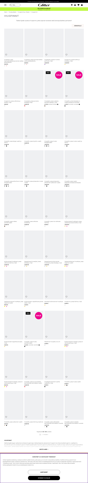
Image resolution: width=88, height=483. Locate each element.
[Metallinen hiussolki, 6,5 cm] (54, 329)
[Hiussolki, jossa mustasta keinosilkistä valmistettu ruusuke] (74, 409)
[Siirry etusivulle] (44, 5)
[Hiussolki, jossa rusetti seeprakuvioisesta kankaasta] (74, 168)
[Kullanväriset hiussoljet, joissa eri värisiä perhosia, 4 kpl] (74, 329)
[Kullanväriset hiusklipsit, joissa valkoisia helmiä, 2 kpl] (13, 248)
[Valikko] (5, 5)
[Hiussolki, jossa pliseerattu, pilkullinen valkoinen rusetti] (54, 168)
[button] (76, 5)
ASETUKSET (44, 472)
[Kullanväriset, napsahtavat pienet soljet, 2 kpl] (34, 289)
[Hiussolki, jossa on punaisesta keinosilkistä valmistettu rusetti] (34, 369)
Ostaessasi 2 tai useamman (44, 9)
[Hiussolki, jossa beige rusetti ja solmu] (13, 128)
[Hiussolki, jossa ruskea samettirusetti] (13, 208)
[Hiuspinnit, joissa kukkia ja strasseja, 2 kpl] (74, 48)
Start (5, 12)
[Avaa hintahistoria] (57, 104)
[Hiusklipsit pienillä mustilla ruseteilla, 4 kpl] (54, 369)
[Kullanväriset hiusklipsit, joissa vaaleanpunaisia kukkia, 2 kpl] (74, 208)
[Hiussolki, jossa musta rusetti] (74, 369)
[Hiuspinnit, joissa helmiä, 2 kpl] (74, 289)
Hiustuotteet (12, 12)
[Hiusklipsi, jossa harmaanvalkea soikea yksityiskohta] (34, 48)
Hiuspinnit (34, 12)
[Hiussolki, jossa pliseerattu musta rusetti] (34, 168)
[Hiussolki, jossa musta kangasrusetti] (54, 128)
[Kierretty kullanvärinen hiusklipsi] (54, 289)
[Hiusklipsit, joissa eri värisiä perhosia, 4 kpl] (54, 48)
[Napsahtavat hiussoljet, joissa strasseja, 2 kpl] (34, 248)
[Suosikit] (79, 5)
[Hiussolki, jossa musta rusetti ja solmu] (74, 128)
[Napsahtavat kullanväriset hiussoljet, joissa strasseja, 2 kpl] (54, 248)
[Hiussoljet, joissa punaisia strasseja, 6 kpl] (34, 88)
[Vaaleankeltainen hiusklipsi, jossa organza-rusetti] (74, 248)
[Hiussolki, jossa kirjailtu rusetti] (34, 128)
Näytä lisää (44, 449)
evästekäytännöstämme (27, 465)
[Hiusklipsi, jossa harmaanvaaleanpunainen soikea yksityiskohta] (13, 48)
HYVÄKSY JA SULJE (44, 478)
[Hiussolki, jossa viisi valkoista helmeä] (54, 208)
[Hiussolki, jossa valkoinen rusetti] (13, 409)
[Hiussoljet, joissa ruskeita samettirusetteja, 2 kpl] (54, 88)
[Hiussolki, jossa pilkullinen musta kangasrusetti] (13, 168)
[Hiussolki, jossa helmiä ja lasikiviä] (34, 409)
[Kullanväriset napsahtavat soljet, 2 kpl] (13, 329)
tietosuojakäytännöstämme (10, 465)
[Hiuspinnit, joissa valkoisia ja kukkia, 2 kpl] (13, 88)
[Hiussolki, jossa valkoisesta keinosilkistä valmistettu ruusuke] (54, 409)
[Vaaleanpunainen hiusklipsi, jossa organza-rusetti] (13, 289)
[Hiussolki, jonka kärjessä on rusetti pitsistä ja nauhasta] (74, 88)
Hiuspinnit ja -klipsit (23, 12)
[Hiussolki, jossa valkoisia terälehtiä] (34, 208)
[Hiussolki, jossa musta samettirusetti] (34, 329)
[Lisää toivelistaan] (6, 55)
